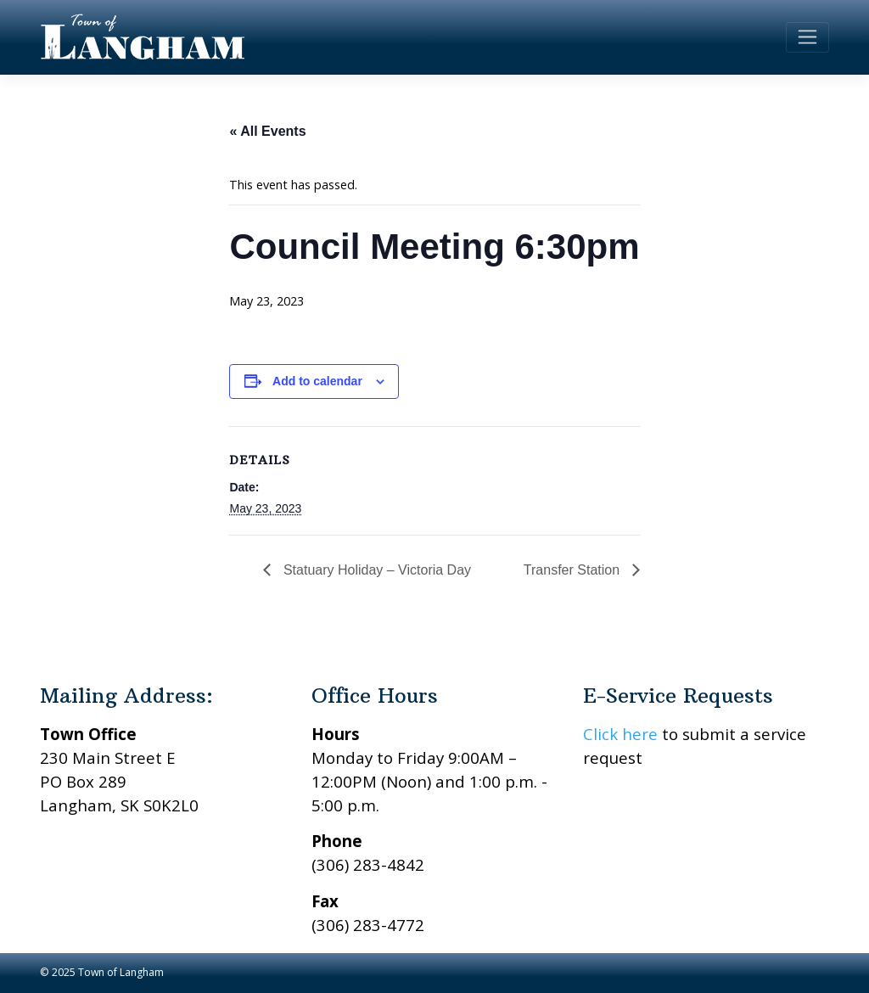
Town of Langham (121, 972)
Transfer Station (574, 570)
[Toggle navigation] (807, 37)
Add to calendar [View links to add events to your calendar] (317, 381)
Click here (620, 733)
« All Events (267, 131)
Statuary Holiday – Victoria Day (375, 570)
